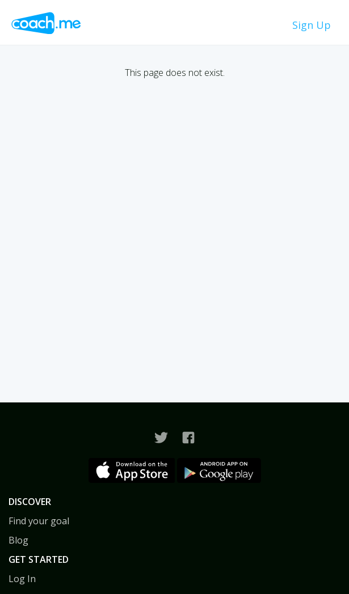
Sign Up (311, 25)
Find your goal (39, 521)
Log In (22, 578)
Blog (18, 540)
